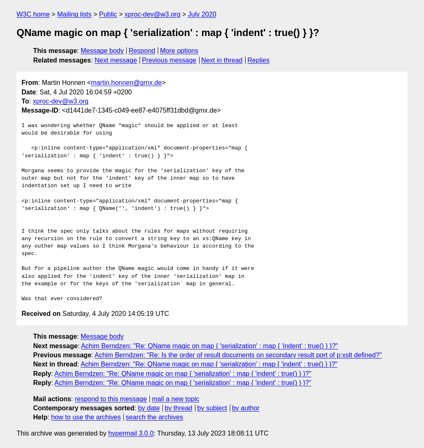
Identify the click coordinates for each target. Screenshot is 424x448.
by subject (212, 408)
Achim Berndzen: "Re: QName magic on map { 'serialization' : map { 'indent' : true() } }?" (209, 345)
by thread (179, 408)
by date (148, 408)
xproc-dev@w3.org (153, 14)
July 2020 (202, 14)
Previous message (169, 60)
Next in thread (222, 60)
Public (108, 14)
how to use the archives (86, 417)
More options (179, 50)
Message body (102, 50)
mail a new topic (176, 398)
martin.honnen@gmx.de (126, 82)
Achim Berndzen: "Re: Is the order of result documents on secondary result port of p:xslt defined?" (238, 355)
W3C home (33, 14)
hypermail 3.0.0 (130, 433)
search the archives (154, 417)
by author (246, 408)
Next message (116, 60)
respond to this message (111, 398)
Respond (142, 50)
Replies (259, 60)
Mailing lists (74, 14)
